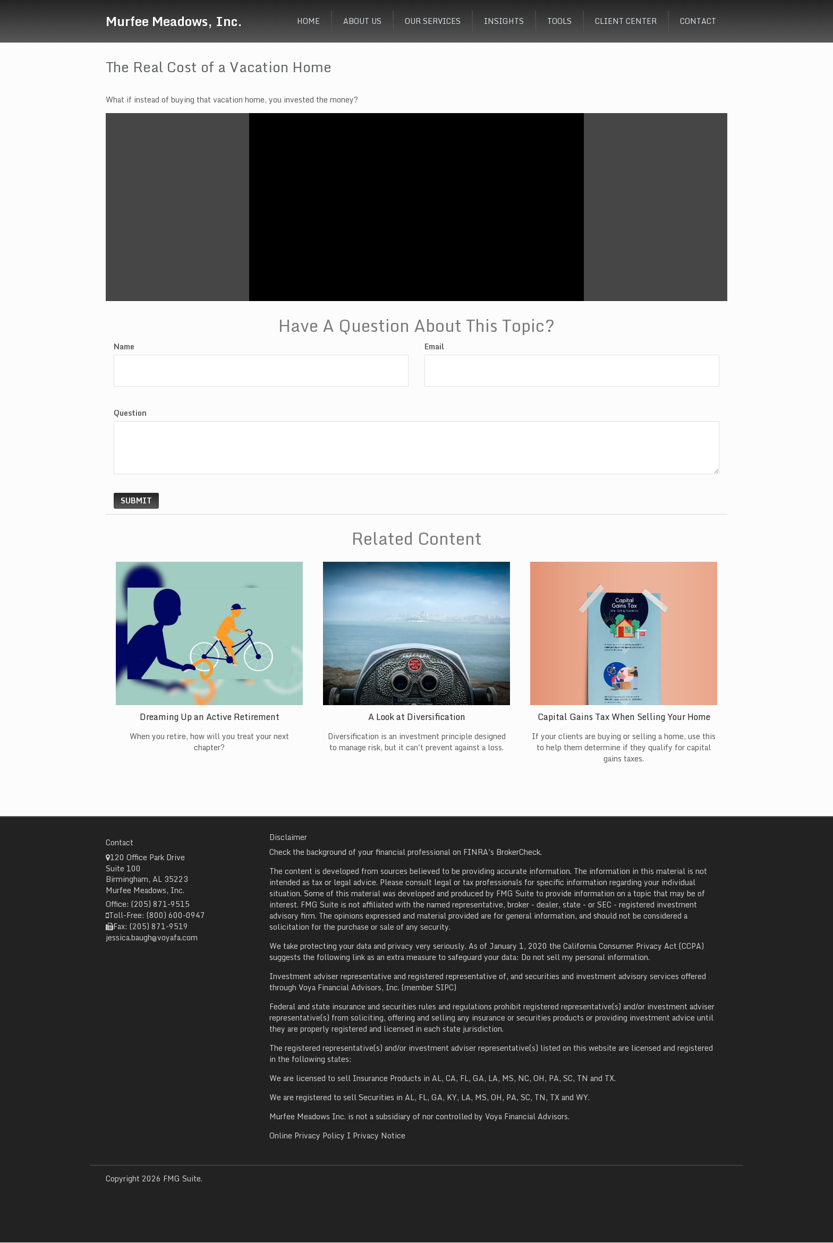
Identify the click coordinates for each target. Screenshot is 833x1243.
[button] (362, 21)
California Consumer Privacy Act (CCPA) (633, 946)
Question (130, 413)
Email (434, 346)
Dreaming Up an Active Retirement (209, 717)
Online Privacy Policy (307, 1135)
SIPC (445, 987)
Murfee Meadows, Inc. (174, 21)
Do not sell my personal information (584, 957)
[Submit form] (136, 501)
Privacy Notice (379, 1135)
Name (124, 346)
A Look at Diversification (416, 717)
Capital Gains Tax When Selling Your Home (624, 717)
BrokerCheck (518, 852)
